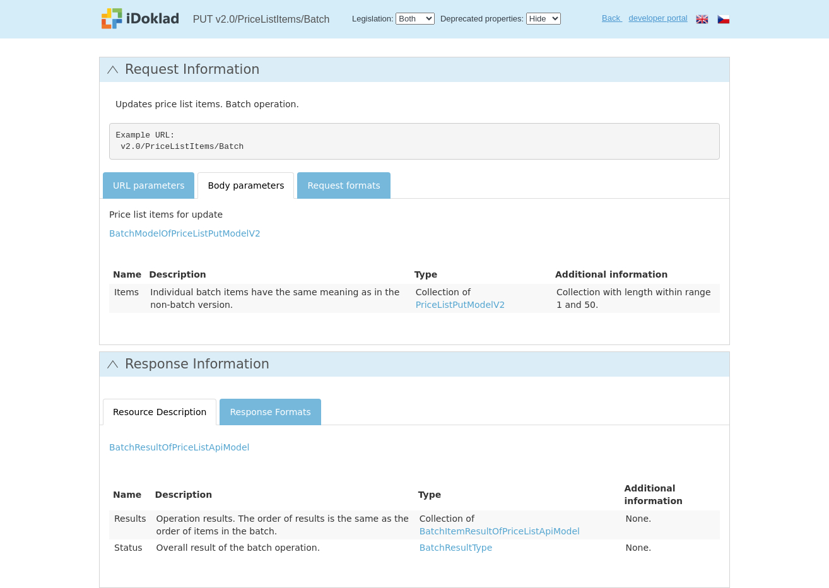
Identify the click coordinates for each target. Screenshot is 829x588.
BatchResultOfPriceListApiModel (179, 447)
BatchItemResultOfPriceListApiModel (500, 531)
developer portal (658, 18)
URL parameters (148, 185)
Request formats (343, 185)
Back (612, 18)
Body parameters (246, 185)
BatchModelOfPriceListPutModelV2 (185, 233)
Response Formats (270, 412)
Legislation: (373, 18)
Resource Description (159, 412)
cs (723, 19)
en (702, 19)
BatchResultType (456, 548)
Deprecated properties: (482, 18)
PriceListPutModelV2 (460, 305)
